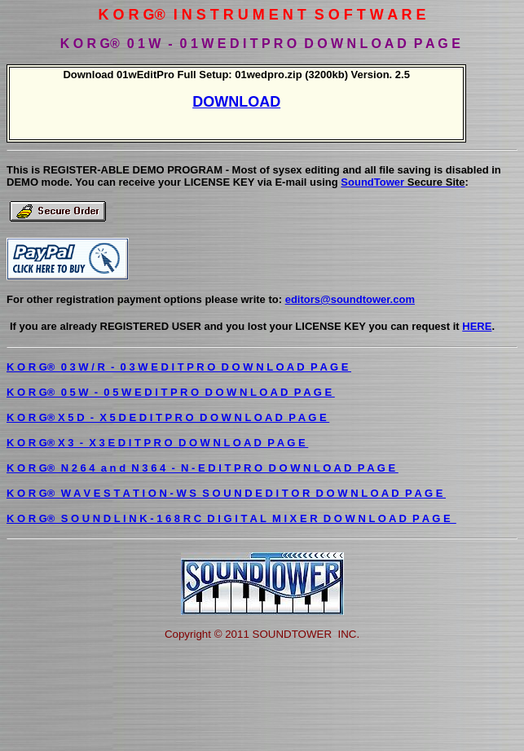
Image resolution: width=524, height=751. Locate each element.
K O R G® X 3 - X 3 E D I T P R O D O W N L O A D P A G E (157, 443)
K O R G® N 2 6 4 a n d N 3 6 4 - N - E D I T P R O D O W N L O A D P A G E (203, 468)
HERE (476, 326)
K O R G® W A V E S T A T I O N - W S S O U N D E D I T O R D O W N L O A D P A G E (226, 493)
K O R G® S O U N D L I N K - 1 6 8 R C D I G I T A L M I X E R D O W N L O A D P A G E (231, 518)
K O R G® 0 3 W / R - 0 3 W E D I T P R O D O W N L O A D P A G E (179, 367)
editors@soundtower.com (350, 299)
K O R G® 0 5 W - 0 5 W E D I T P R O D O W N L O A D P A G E (171, 392)
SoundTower (403, 182)
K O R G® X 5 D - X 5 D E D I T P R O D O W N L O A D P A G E (168, 417)
